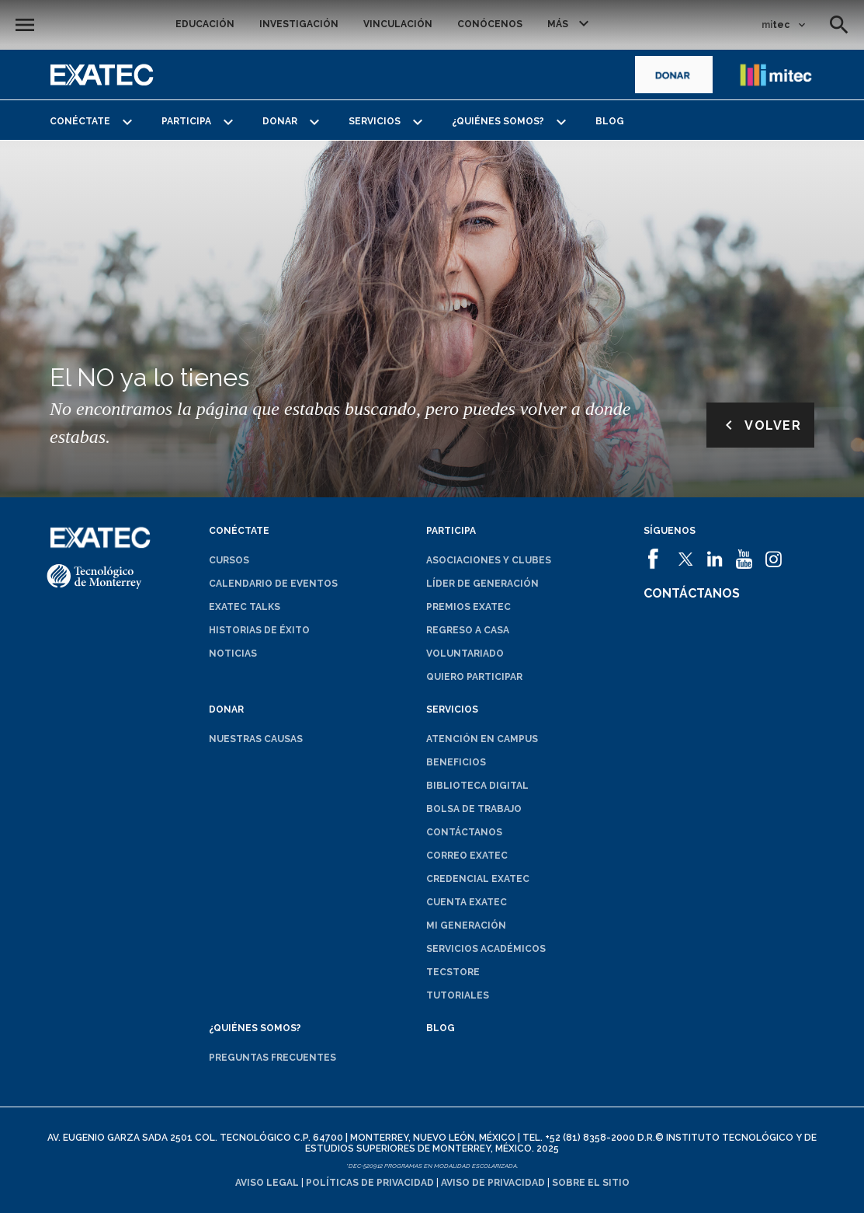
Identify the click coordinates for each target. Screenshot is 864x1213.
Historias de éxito (259, 630)
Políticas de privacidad (370, 1182)
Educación (204, 24)
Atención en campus (482, 739)
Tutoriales (457, 995)
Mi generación (466, 925)
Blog (609, 121)
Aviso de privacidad (493, 1182)
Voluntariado (465, 653)
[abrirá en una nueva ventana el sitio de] (674, 74)
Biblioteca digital (477, 785)
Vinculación (397, 24)
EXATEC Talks (244, 606)
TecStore (453, 972)
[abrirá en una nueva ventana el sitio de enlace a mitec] (775, 74)
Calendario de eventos (273, 583)
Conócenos (489, 24)
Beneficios (456, 762)
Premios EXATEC (468, 606)
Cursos (229, 560)
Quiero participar (474, 676)
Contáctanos (464, 832)
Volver (760, 425)
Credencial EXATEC (477, 878)
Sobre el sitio (591, 1182)
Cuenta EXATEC (466, 902)
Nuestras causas (256, 739)
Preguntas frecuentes (272, 1057)
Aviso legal (267, 1182)
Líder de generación (482, 583)
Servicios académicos (486, 948)
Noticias (233, 653)
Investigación (298, 24)
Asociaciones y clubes (488, 560)
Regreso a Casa (467, 630)
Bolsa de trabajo (474, 808)
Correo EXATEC (467, 855)
